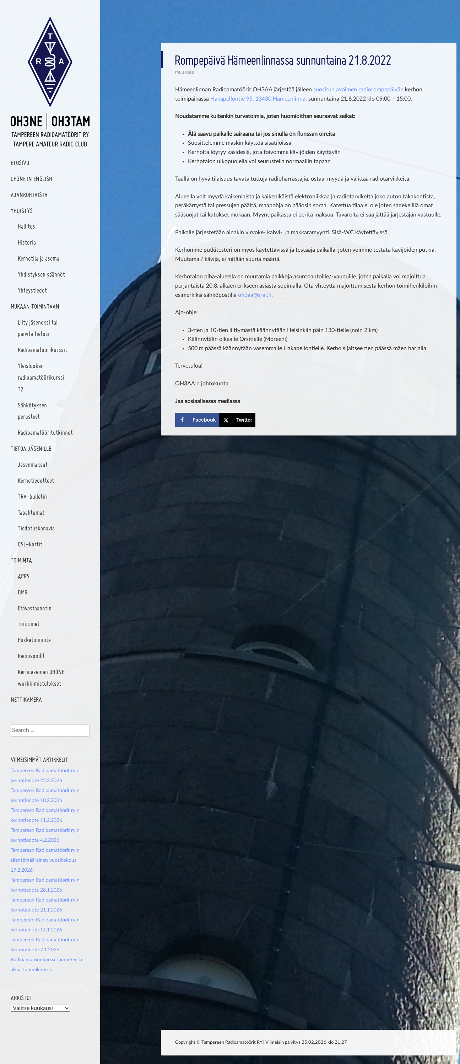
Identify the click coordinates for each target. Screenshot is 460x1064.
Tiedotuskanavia (36, 528)
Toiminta (21, 560)
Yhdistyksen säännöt (41, 274)
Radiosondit (31, 655)
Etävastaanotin (35, 608)
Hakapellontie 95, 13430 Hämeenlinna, (258, 99)
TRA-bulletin (32, 496)
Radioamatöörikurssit (42, 349)
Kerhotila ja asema (38, 258)
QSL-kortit (30, 544)
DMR (22, 592)
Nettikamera (26, 699)
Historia (27, 242)
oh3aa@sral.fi (254, 295)
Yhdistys (22, 210)
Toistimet (28, 623)
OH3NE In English (31, 178)
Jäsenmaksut (33, 464)
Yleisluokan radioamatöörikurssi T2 (41, 377)
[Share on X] (237, 420)
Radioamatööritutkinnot (45, 432)
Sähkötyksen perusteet (32, 411)
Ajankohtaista (29, 194)
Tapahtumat (31, 512)
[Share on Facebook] (197, 420)
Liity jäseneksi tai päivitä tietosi (38, 328)
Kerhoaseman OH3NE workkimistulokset (41, 677)
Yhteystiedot (32, 290)
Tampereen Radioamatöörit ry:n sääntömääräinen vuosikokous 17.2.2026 (45, 860)
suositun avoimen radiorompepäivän (358, 89)
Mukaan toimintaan (35, 306)
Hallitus (26, 226)
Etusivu (20, 162)
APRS (23, 576)
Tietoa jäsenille (31, 448)
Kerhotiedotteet (36, 480)
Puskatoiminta (34, 639)
